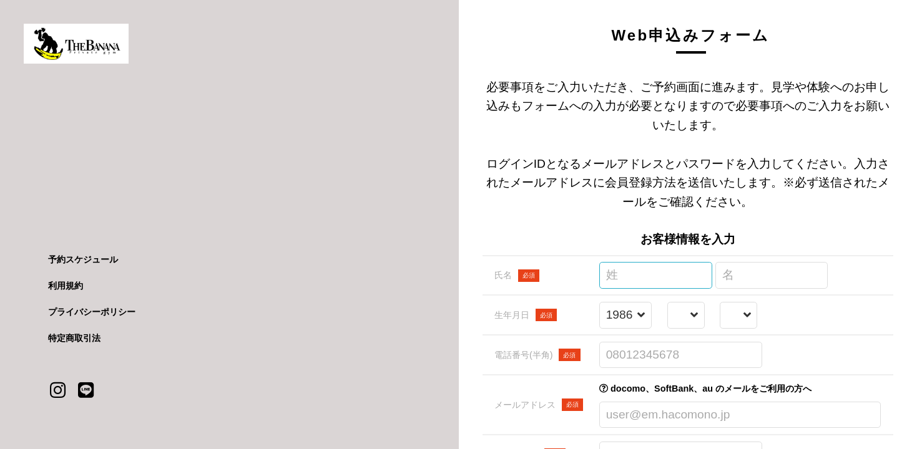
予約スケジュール (83, 259)
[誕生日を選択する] (739, 315)
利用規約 (65, 286)
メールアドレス (538, 404)
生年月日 (525, 315)
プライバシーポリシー (91, 312)
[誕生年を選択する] (625, 315)
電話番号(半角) (537, 355)
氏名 (516, 275)
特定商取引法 (74, 338)
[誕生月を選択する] (686, 315)
